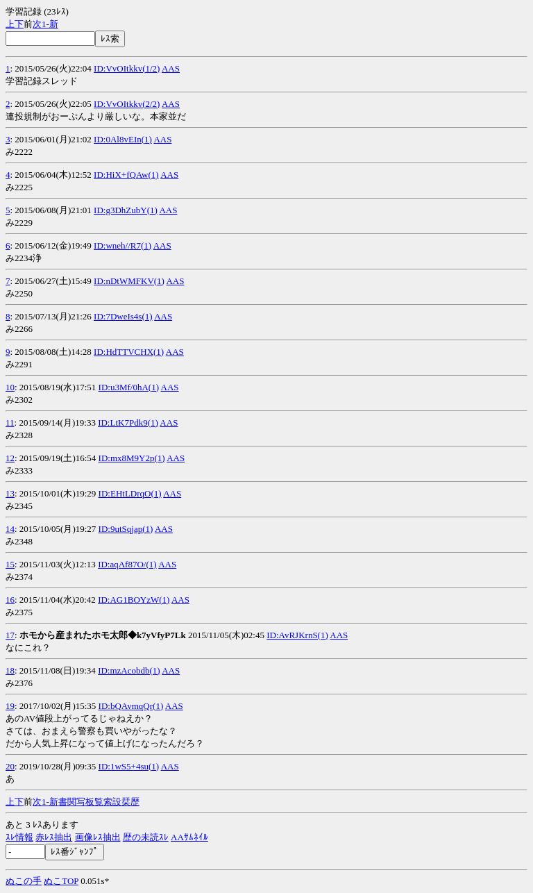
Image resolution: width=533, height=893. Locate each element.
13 (10, 493)
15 (10, 564)
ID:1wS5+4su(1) (129, 766)
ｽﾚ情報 (19, 837)
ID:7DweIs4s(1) (123, 316)
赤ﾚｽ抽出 (53, 837)
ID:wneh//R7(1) (122, 245)
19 (10, 706)
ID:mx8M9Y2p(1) (132, 458)
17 (10, 635)
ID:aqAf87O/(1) (127, 564)
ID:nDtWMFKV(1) (129, 281)
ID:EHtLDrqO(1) (130, 493)
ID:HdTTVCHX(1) (129, 352)
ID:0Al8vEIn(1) (123, 139)
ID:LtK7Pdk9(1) (128, 422)
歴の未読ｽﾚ (146, 837)
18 (10, 670)
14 (10, 529)
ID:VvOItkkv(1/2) (127, 68)
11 (10, 422)
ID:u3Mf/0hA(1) (129, 387)
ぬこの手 (24, 881)
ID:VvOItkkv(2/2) (127, 104)
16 (10, 599)
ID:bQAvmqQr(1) (131, 706)
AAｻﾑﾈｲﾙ (189, 837)
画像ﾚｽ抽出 (98, 837)
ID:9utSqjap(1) (126, 529)
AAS (171, 68)
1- (45, 24)
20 (10, 766)
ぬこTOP (61, 881)
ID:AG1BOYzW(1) (133, 599)
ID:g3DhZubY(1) (126, 210)
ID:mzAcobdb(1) (129, 670)
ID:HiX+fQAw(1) (126, 174)
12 (10, 458)
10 (10, 387)
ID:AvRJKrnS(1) (297, 635)
